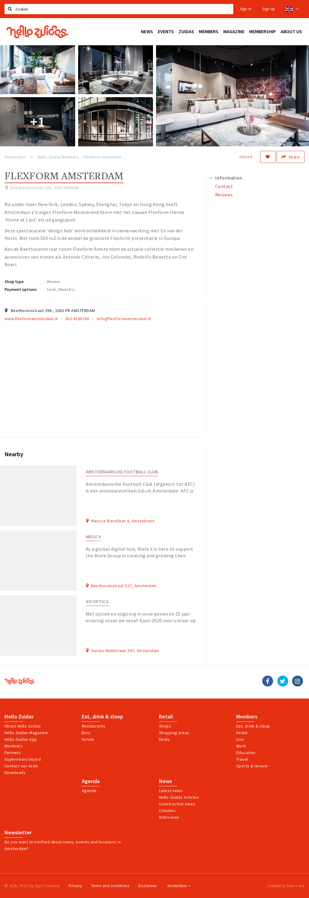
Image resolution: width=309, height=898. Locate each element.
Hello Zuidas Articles (179, 797)
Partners (13, 752)
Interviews (169, 817)
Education (245, 752)
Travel (242, 759)
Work (241, 746)
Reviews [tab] (224, 195)
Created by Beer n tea (285, 885)
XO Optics (97, 601)
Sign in (246, 8)
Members (14, 746)
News (165, 781)
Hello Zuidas (19, 717)
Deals (164, 739)
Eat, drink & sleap (253, 726)
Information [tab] (229, 178)
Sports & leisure (252, 766)
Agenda (91, 781)
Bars (86, 732)
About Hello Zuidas (23, 726)
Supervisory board (23, 759)
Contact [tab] (224, 186)
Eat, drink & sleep (102, 717)
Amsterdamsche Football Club (122, 472)
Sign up (268, 8)
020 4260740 (77, 318)
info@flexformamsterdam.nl (124, 318)
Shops (165, 726)
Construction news (177, 804)
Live (240, 739)
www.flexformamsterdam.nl (31, 318)
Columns (167, 810)
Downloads (15, 772)
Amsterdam (178, 885)
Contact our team (21, 766)
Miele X (93, 537)
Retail (166, 717)
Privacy (75, 885)
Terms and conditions (110, 885)
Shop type (14, 281)
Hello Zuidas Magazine (26, 732)
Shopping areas (174, 732)
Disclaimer (147, 885)
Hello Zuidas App (21, 739)
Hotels (88, 739)
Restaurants (93, 726)
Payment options (21, 289)
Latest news (171, 790)
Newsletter (18, 833)
